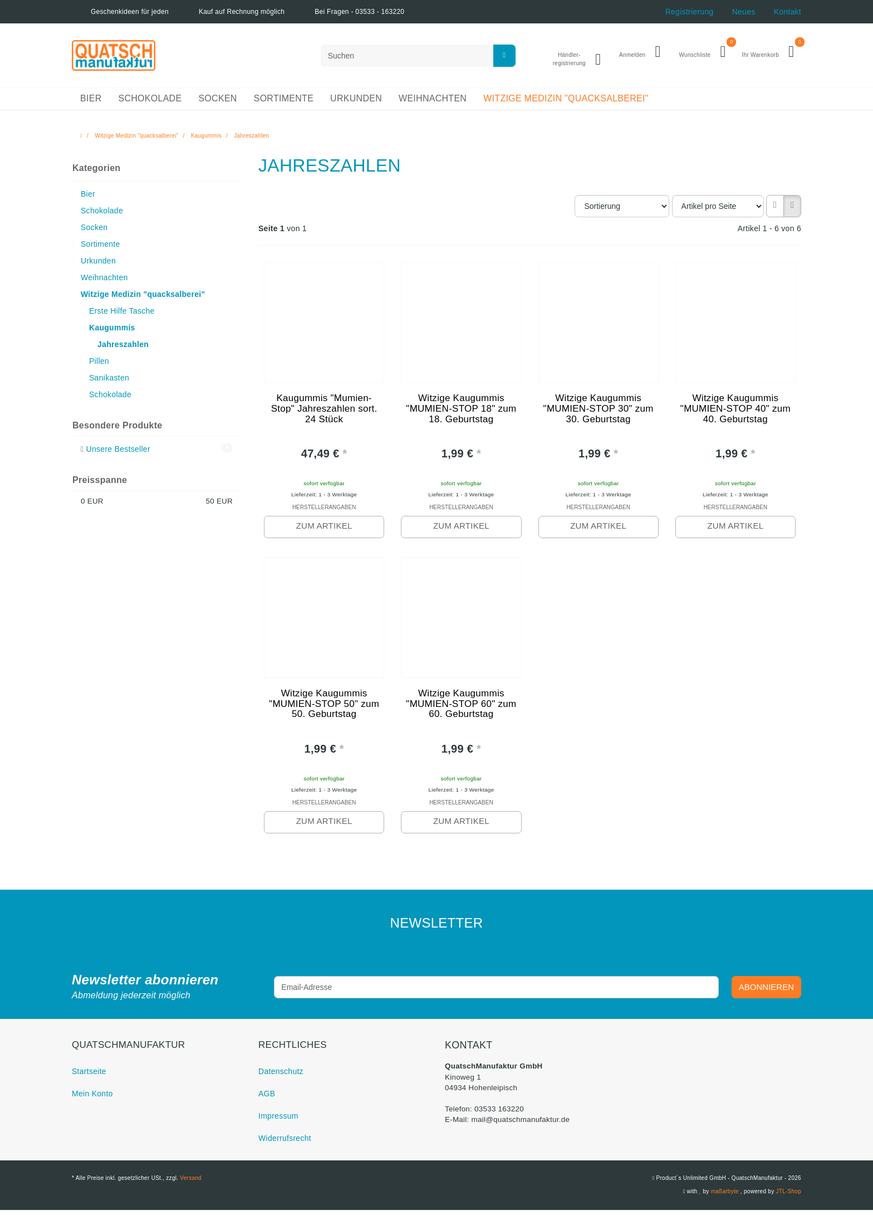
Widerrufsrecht (284, 1143)
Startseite (89, 1076)
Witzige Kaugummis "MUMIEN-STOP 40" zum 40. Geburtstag (735, 414)
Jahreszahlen (123, 348)
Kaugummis (112, 331)
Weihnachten (433, 103)
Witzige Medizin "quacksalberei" (566, 103)
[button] (775, 210)
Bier (90, 103)
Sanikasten (109, 381)
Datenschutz (280, 1076)
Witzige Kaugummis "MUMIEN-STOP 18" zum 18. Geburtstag (461, 414)
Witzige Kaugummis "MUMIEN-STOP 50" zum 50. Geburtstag (324, 709)
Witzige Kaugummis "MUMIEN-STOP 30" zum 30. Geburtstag (598, 414)
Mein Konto (92, 1098)
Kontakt (787, 11)
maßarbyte (724, 1196)
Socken (217, 103)
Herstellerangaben (324, 512)
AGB (266, 1098)
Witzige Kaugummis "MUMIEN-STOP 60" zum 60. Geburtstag (461, 709)
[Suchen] (418, 57)
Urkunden (356, 103)
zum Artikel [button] (324, 529)
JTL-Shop (788, 1196)
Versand (191, 1183)
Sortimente (283, 103)
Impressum (278, 1120)
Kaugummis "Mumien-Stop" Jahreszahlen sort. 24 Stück (323, 414)
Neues (744, 11)
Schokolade (150, 103)
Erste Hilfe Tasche (122, 314)
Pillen (99, 364)
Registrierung (689, 11)
